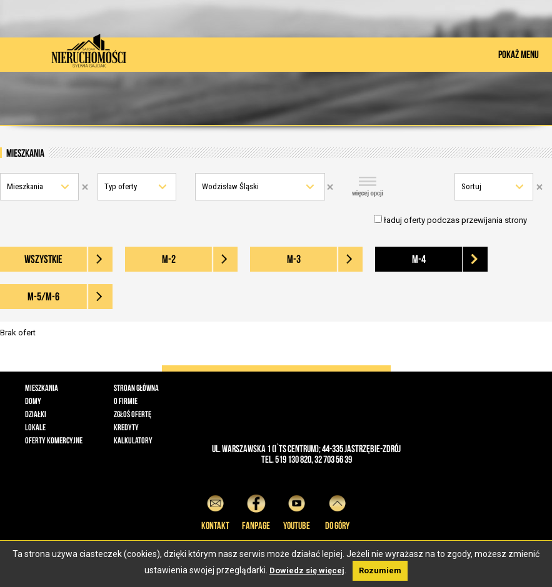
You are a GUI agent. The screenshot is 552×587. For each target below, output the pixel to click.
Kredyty (126, 427)
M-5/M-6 (43, 296)
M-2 (169, 259)
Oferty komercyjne (54, 440)
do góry (337, 510)
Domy (33, 401)
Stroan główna (136, 388)
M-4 (419, 259)
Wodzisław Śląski (230, 186)
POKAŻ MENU (518, 54)
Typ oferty (120, 186)
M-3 (294, 259)
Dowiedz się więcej (306, 570)
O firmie (126, 401)
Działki (35, 414)
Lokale (35, 427)
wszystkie (43, 259)
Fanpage (256, 510)
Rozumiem (380, 570)
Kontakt (215, 510)
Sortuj (471, 186)
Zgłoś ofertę (132, 414)
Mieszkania (25, 186)
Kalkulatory (133, 440)
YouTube (296, 510)
